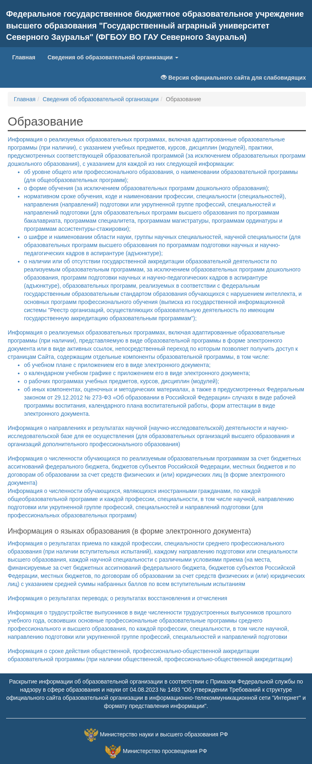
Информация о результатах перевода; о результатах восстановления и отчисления (117, 598)
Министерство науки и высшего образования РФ (164, 734)
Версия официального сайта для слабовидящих (233, 77)
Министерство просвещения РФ (165, 751)
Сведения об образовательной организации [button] (113, 57)
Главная (26, 57)
